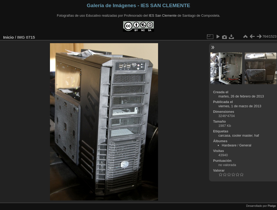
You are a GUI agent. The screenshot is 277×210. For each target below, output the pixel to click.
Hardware (229, 145)
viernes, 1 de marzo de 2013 (239, 106)
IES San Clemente (163, 15)
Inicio (8, 37)
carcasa (224, 135)
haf (256, 135)
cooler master (242, 135)
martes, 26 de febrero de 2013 (241, 96)
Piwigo (272, 205)
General (245, 145)
